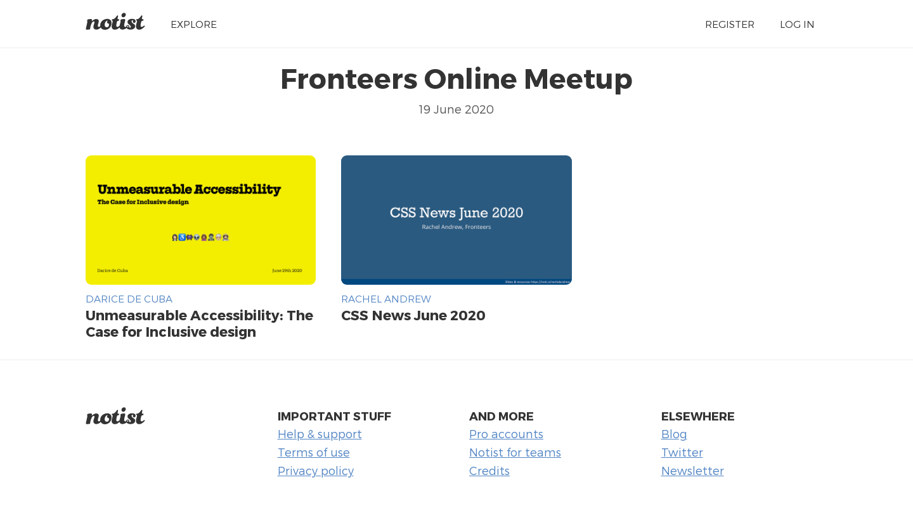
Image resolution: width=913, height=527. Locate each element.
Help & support (320, 433)
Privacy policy (316, 470)
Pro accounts (506, 433)
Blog (674, 433)
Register (729, 24)
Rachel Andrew (386, 298)
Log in (797, 24)
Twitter (682, 452)
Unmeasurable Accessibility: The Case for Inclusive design (199, 322)
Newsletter (692, 470)
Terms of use (314, 452)
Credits (489, 470)
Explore (194, 24)
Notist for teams (515, 452)
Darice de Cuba (129, 298)
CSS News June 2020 (413, 314)
